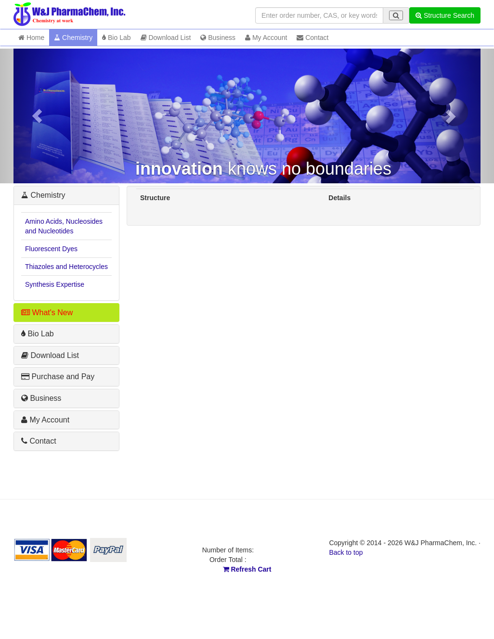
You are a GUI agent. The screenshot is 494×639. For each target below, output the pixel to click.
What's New (47, 312)
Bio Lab (116, 37)
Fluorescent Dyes (51, 249)
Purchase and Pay (57, 376)
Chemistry (73, 37)
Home (31, 37)
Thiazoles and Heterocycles (66, 266)
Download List (166, 37)
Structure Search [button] (445, 15)
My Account (266, 37)
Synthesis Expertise (54, 284)
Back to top (346, 552)
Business (217, 37)
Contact (312, 37)
